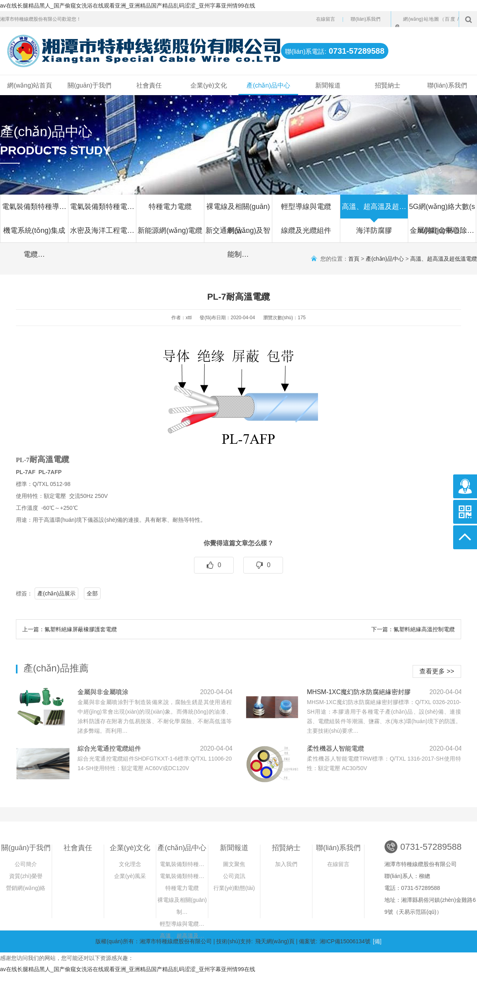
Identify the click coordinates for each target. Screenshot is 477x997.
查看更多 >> (436, 671)
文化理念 (130, 864)
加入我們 (286, 864)
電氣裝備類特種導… (34, 211)
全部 (92, 593)
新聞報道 (328, 85)
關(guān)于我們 (89, 85)
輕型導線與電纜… (182, 924)
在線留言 (325, 19)
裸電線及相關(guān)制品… (238, 211)
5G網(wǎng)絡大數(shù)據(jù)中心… (442, 211)
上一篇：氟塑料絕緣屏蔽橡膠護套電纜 (69, 629)
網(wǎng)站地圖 (421, 19)
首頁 (353, 259)
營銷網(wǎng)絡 (25, 888)
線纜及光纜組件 (306, 234)
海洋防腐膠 (374, 234)
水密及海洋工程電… (102, 234)
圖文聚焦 (234, 864)
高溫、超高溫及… (182, 936)
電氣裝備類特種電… (102, 211)
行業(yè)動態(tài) (234, 888)
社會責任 (149, 85)
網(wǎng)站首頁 (29, 85)
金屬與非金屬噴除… (442, 234)
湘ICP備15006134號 (345, 941)
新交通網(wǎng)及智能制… (238, 234)
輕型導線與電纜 (306, 211)
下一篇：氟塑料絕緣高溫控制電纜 (413, 629)
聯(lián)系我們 (365, 19)
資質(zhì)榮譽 (26, 876)
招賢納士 (387, 85)
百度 (450, 19)
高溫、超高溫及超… (374, 211)
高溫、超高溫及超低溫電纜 (443, 259)
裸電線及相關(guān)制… (182, 906)
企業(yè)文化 (208, 85)
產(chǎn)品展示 (56, 593)
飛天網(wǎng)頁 (275, 941)
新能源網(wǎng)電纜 (170, 234)
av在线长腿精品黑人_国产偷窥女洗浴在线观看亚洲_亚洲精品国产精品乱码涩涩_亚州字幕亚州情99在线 (127, 5)
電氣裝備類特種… (182, 864)
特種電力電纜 (170, 211)
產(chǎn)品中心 (268, 85)
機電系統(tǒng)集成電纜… (34, 234)
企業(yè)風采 (130, 876)
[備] (377, 941)
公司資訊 (234, 876)
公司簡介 (26, 864)
